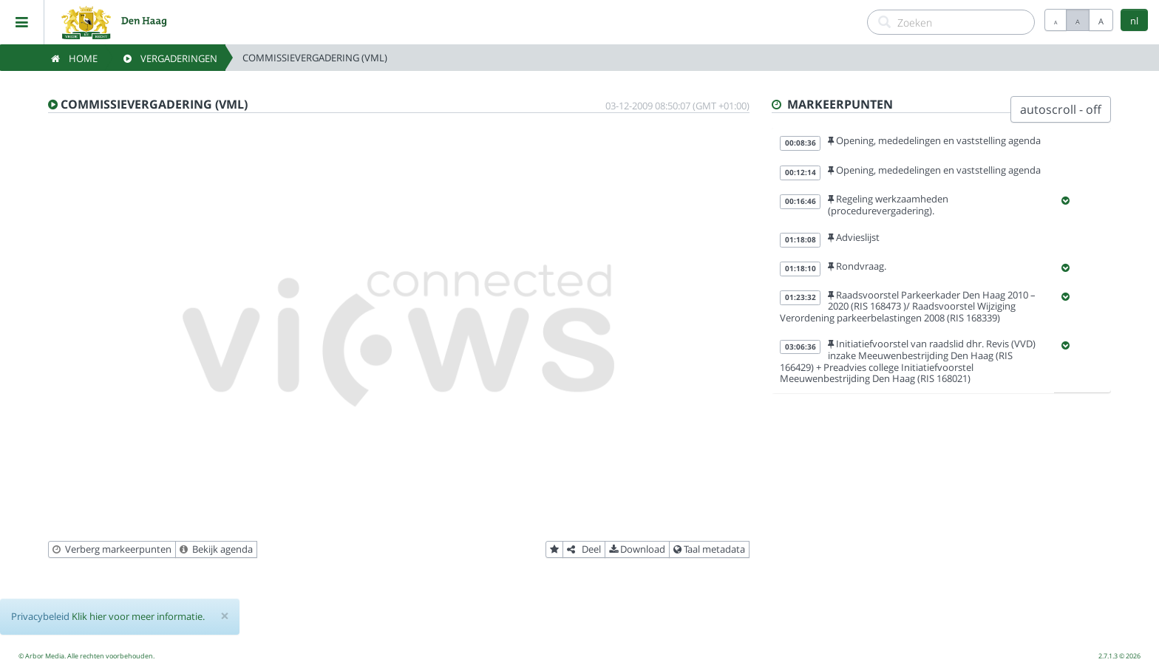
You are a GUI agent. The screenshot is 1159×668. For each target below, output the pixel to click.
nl (1134, 20)
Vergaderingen (170, 58)
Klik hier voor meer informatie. (138, 616)
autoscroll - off (1060, 109)
